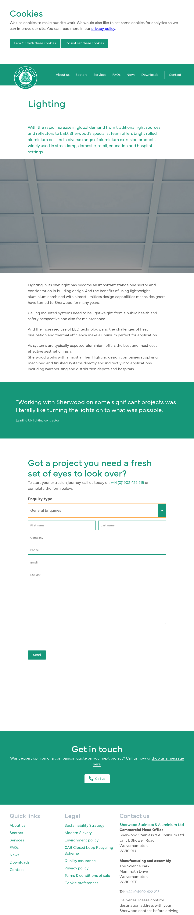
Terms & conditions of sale (87, 875)
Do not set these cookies (85, 42)
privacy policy (103, 28)
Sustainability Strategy (84, 825)
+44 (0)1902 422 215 (127, 482)
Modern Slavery (78, 832)
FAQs (116, 74)
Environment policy (82, 839)
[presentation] (56, 636)
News (131, 74)
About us (63, 74)
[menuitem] (63, 75)
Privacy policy (76, 867)
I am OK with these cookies (35, 42)
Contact (175, 74)
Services (99, 74)
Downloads (149, 74)
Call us (97, 778)
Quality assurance (80, 860)
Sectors (81, 74)
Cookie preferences (81, 882)
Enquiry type (40, 498)
